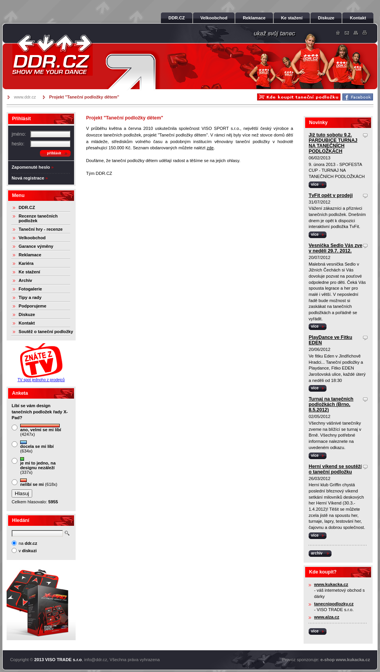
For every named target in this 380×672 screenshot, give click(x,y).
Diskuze (27, 314)
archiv (317, 553)
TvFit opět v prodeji (331, 195)
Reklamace (30, 254)
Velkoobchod (32, 237)
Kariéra (26, 263)
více (315, 184)
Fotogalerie (30, 289)
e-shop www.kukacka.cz (345, 659)
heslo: (18, 144)
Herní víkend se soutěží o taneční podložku (335, 469)
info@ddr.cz (95, 659)
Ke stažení (29, 271)
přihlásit (54, 153)
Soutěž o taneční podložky (46, 331)
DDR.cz (52, 55)
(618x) (38, 483)
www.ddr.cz (25, 97)
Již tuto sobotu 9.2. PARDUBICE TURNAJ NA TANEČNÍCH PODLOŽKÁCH (333, 143)
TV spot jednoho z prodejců (41, 380)
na (28, 543)
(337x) (37, 466)
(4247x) (40, 430)
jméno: (19, 134)
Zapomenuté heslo (31, 167)
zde (210, 147)
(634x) (37, 447)
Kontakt (27, 323)
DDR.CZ (27, 207)
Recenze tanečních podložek (38, 218)
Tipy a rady (30, 297)
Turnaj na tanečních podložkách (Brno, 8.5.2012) (331, 404)
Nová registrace (28, 178)
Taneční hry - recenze (41, 229)
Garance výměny (36, 246)
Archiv (25, 280)
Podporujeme (32, 306)
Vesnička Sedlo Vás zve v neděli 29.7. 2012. (335, 248)
